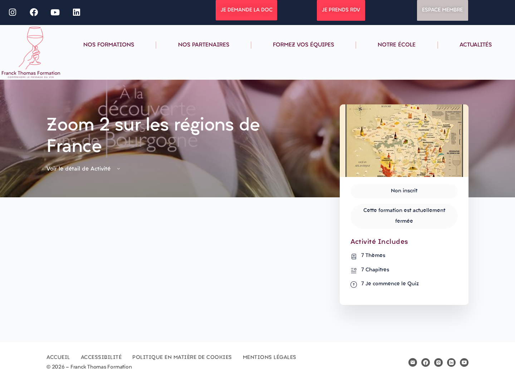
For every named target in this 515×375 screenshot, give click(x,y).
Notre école (397, 45)
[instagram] (438, 362)
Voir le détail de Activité (83, 169)
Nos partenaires (203, 45)
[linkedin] (451, 362)
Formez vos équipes (303, 45)
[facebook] (425, 362)
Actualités (476, 45)
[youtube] (464, 362)
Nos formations (108, 45)
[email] (412, 362)
